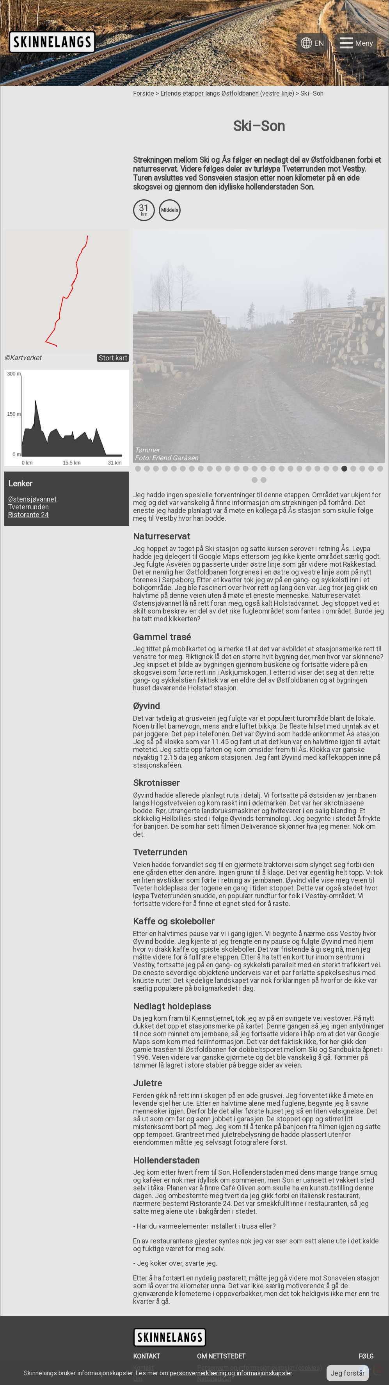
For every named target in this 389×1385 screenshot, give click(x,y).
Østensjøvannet (32, 499)
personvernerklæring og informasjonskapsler (231, 1373)
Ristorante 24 (28, 515)
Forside (143, 93)
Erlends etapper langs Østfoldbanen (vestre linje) (227, 93)
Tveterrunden (28, 507)
